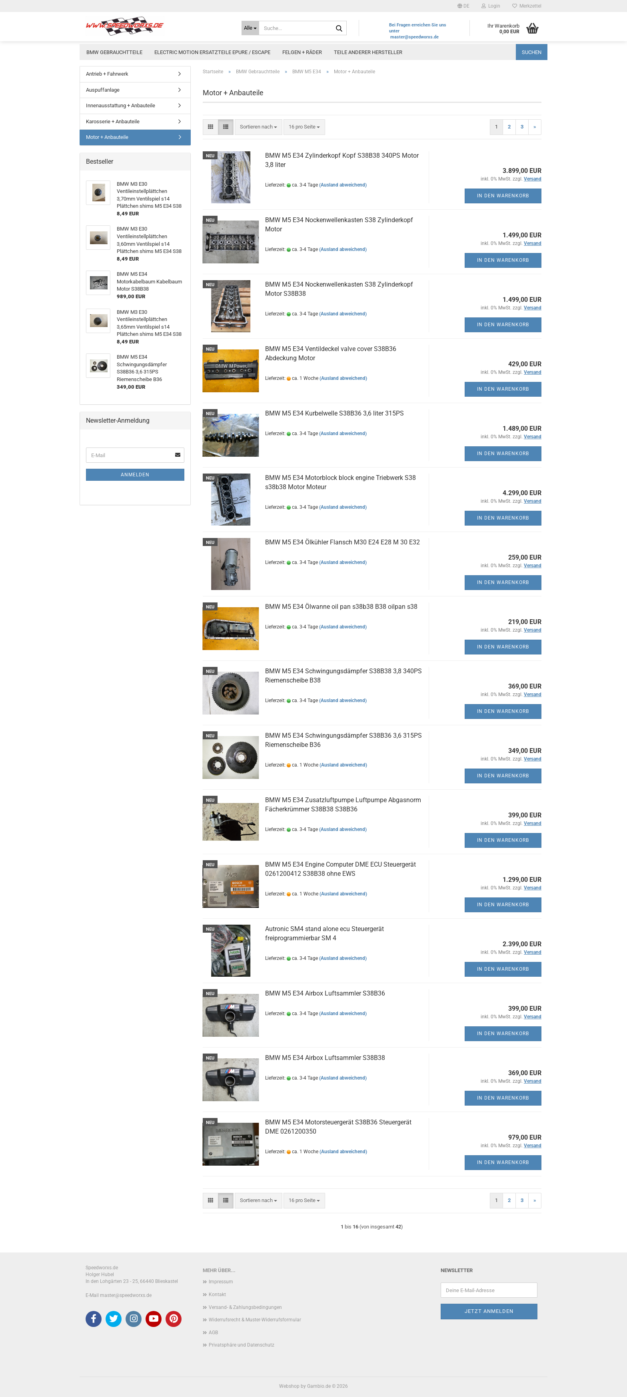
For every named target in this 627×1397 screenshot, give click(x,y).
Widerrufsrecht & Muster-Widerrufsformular (255, 1320)
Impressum (221, 1282)
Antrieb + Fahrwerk (107, 74)
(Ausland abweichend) (343, 185)
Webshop (289, 1386)
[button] (463, 6)
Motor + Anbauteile (107, 137)
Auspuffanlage (103, 90)
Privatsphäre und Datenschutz (241, 1345)
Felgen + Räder (302, 52)
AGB (213, 1332)
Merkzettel (526, 6)
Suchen (531, 52)
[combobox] (258, 127)
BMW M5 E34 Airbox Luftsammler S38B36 (325, 993)
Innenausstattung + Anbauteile (120, 105)
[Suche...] (250, 28)
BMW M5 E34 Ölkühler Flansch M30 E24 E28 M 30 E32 (342, 542)
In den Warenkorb (503, 196)
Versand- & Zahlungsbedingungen (245, 1307)
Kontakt (217, 1294)
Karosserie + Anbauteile (113, 121)
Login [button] (490, 6)
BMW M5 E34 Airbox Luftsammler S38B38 (325, 1058)
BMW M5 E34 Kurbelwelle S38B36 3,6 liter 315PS (334, 413)
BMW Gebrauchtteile (114, 52)
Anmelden (135, 475)
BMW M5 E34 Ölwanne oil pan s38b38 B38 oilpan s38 (341, 606)
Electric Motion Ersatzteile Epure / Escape (212, 52)
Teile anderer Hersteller (368, 52)
